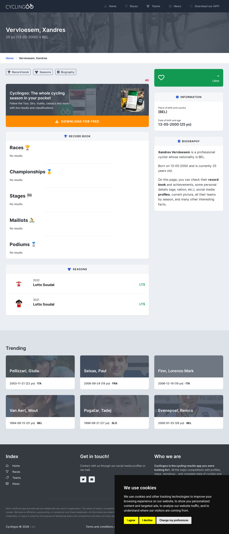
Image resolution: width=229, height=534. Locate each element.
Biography (66, 72)
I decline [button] (147, 520)
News (16, 483)
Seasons (43, 72)
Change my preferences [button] (174, 520)
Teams (16, 477)
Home (10, 58)
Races (16, 471)
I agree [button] (131, 520)
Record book (18, 72)
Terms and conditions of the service (108, 526)
